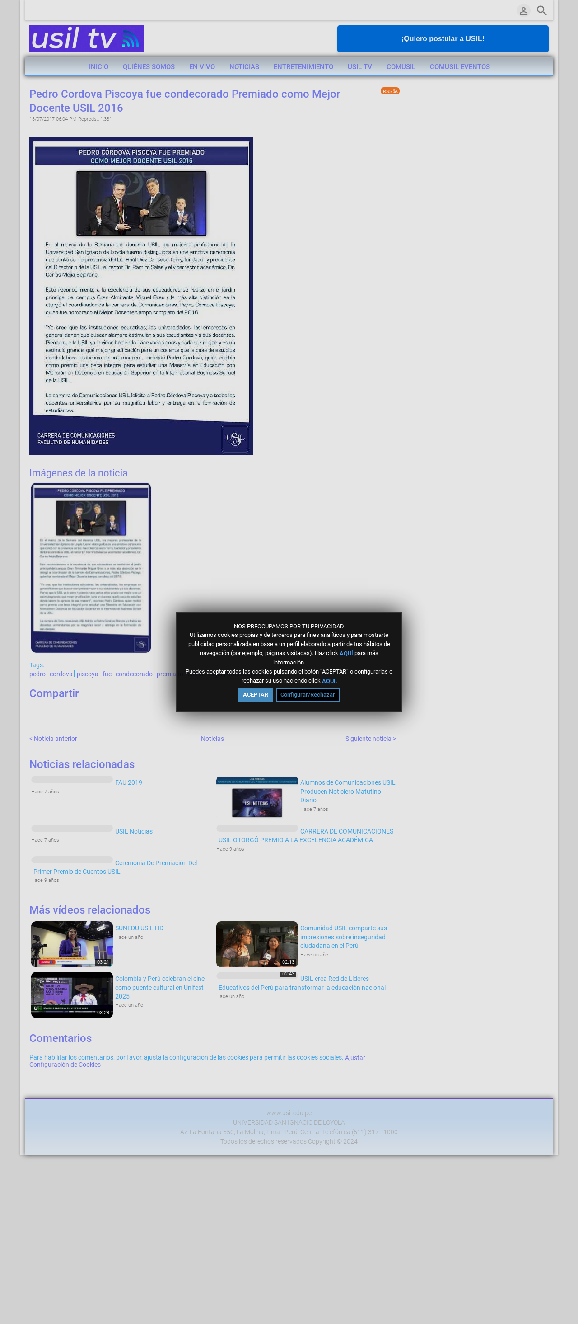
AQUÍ (346, 653)
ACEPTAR (255, 694)
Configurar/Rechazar (307, 694)
